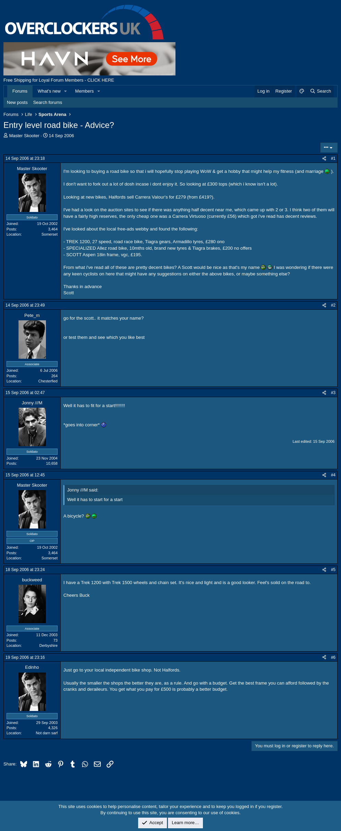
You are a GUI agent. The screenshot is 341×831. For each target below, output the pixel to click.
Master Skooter (24, 135)
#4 (333, 475)
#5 (333, 569)
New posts (17, 102)
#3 (333, 392)
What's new (49, 91)
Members (84, 91)
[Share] (324, 159)
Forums (19, 91)
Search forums (47, 102)
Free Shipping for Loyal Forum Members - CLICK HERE (58, 80)
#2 (333, 305)
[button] (65, 91)
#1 (333, 158)
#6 (333, 657)
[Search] (320, 91)
